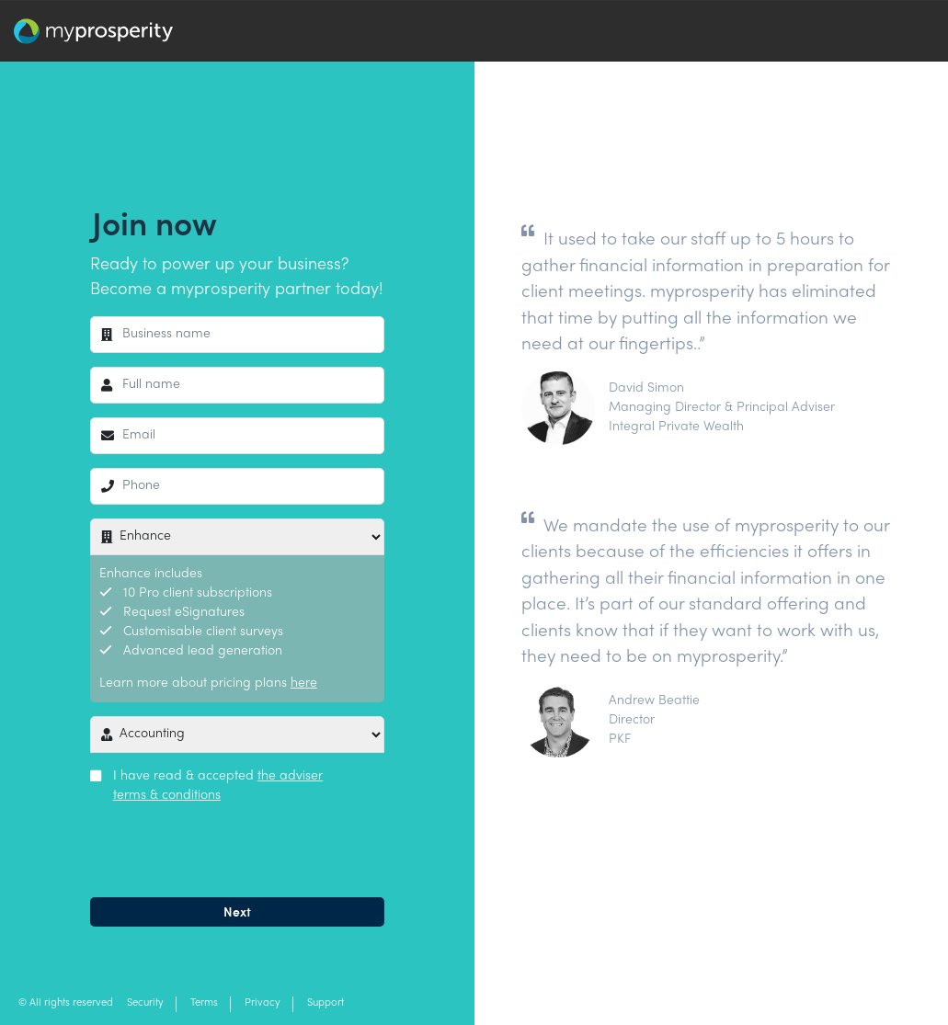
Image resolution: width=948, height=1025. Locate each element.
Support (325, 1003)
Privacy (262, 1003)
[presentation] (230, 847)
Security (145, 1003)
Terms (204, 1003)
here (304, 683)
